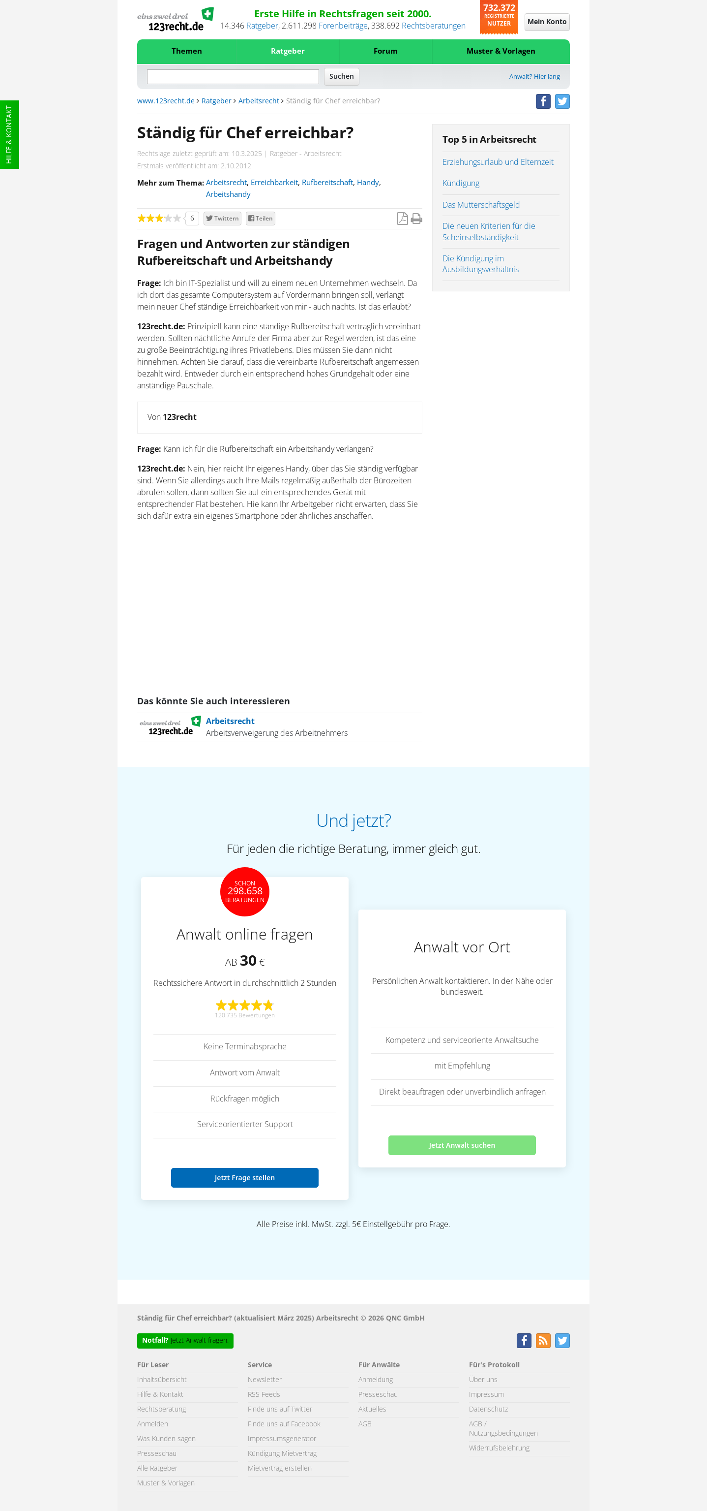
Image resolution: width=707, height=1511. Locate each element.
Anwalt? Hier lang (534, 77)
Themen (187, 51)
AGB (365, 1424)
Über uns (483, 1380)
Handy (368, 183)
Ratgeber (262, 26)
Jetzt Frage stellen (245, 1177)
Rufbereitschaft (327, 183)
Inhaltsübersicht (162, 1380)
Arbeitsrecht (258, 101)
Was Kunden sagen (166, 1439)
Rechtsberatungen (434, 26)
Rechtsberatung (161, 1409)
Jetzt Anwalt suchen (462, 1145)
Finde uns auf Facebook (284, 1424)
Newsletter (265, 1380)
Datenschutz (488, 1409)
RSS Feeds (264, 1394)
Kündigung (460, 184)
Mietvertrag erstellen (280, 1468)
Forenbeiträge (343, 26)
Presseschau (157, 1453)
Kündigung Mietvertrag (282, 1453)
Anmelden (152, 1424)
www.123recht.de (166, 101)
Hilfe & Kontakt (9, 134)
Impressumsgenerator (282, 1439)
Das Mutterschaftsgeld (481, 205)
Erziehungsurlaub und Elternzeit (498, 162)
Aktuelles (372, 1409)
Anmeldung (375, 1380)
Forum (386, 51)
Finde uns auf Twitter (280, 1409)
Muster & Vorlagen (501, 51)
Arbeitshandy (228, 194)
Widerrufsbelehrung (499, 1448)
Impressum (486, 1394)
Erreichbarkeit (274, 183)
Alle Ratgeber (157, 1468)
